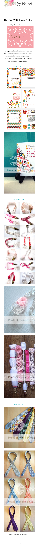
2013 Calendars (18, 67)
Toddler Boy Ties (18, 404)
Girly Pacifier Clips (18, 199)
